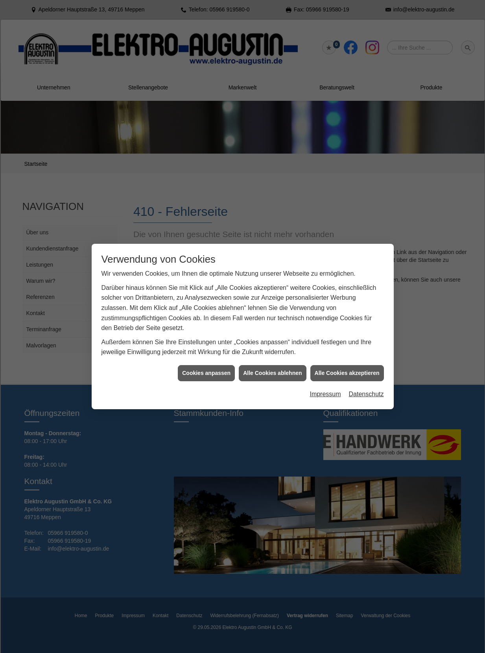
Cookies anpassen (206, 363)
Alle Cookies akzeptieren (347, 363)
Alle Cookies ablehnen (272, 363)
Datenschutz (366, 384)
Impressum (325, 384)
